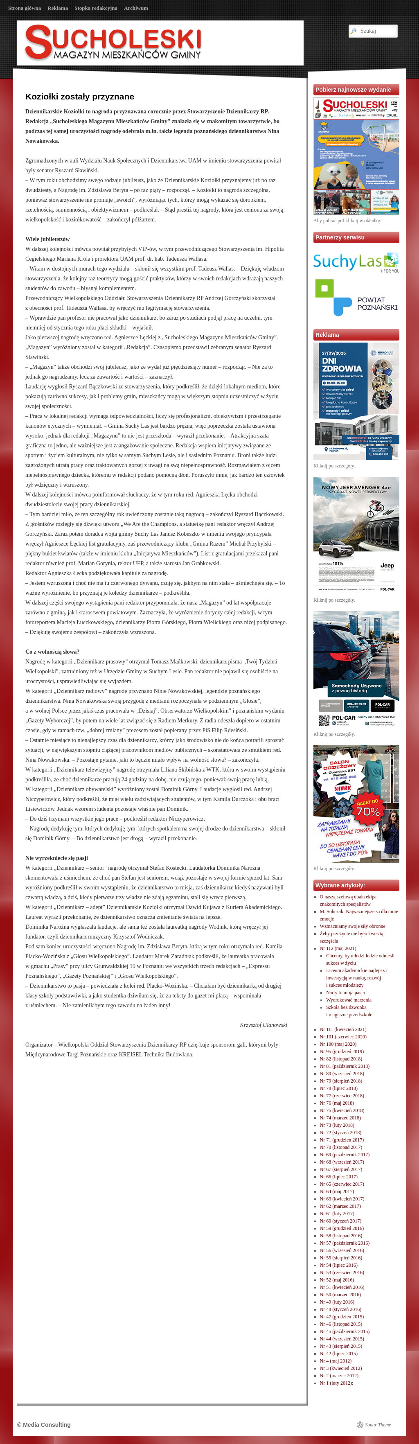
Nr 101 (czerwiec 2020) (343, 1037)
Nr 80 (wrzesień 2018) (342, 1073)
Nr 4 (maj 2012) (336, 1361)
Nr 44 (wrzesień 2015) (342, 1339)
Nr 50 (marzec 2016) (340, 1294)
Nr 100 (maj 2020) (338, 1044)
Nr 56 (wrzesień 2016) (342, 1250)
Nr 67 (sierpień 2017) (341, 1169)
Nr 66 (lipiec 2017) (339, 1177)
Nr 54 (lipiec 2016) (339, 1265)
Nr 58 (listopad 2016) (341, 1236)
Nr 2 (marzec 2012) (339, 1376)
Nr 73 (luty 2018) (337, 1125)
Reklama (57, 8)
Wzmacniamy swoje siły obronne (352, 926)
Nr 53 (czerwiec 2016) (342, 1272)
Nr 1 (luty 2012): (337, 1383)
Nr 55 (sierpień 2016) (341, 1258)
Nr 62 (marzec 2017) (340, 1206)
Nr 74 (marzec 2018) (340, 1118)
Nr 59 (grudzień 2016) (342, 1228)
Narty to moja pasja (345, 992)
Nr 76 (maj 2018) (337, 1103)
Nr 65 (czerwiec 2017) (342, 1184)
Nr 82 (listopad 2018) (341, 1059)
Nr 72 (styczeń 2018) (341, 1132)
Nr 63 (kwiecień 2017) (342, 1199)
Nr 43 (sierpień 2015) (341, 1346)
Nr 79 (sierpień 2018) (341, 1081)
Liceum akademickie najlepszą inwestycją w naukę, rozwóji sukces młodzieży (356, 978)
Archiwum (136, 8)
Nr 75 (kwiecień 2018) (342, 1110)
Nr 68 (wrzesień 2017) (342, 1162)
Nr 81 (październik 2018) (345, 1066)
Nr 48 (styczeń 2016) (341, 1309)
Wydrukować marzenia (349, 1000)
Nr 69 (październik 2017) (345, 1154)
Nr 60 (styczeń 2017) (341, 1221)
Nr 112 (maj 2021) (338, 948)
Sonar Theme (378, 1425)
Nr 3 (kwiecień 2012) (341, 1368)
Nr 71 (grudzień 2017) (342, 1140)
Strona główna (24, 8)
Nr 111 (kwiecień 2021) (343, 1029)
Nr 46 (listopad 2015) (341, 1324)
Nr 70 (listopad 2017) (341, 1147)
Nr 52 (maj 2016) (337, 1280)
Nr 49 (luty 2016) (337, 1302)
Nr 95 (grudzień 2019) (342, 1051)
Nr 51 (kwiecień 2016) (342, 1287)
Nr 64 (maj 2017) (337, 1191)
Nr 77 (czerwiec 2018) (342, 1096)
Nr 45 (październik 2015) (345, 1331)
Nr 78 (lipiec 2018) (339, 1088)
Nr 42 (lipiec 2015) (339, 1353)
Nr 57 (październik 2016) (345, 1243)
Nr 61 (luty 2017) (337, 1213)
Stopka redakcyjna (95, 8)
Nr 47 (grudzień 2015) (342, 1317)
